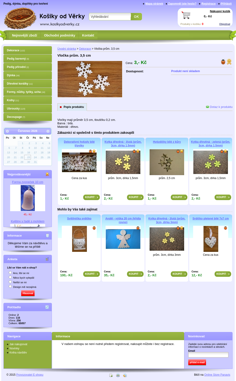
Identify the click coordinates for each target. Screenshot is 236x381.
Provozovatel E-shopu (29, 374)
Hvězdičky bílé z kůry (167, 141)
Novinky (14, 348)
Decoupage (16, 117)
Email (191, 350)
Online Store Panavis (217, 374)
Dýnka (13, 75)
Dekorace (16, 50)
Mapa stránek (154, 3)
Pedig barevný (18, 58)
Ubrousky (16, 108)
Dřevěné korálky (20, 83)
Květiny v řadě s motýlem (27, 221)
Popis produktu (74, 107)
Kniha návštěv (18, 352)
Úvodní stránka (66, 48)
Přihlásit (226, 3)
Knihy (13, 100)
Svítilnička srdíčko (79, 218)
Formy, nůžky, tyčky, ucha (26, 92)
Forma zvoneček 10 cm (27, 182)
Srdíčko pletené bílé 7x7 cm (210, 218)
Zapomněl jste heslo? (182, 3)
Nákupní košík (220, 11)
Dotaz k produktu (219, 107)
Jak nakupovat (18, 344)
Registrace (208, 3)
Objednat (224, 24)
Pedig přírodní (18, 67)
